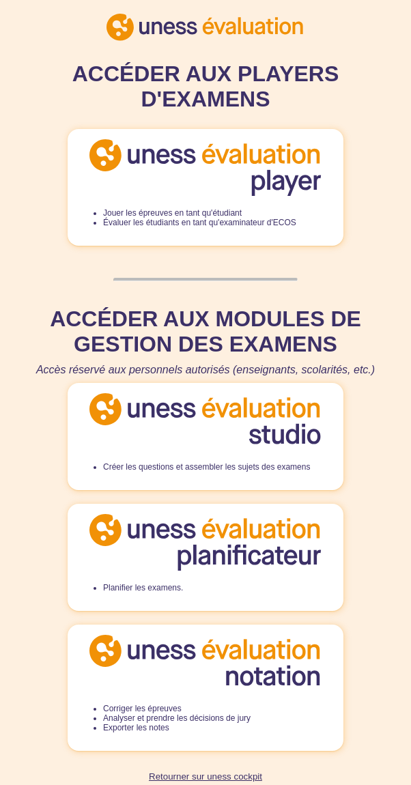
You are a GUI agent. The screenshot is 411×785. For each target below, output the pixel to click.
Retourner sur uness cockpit (205, 776)
